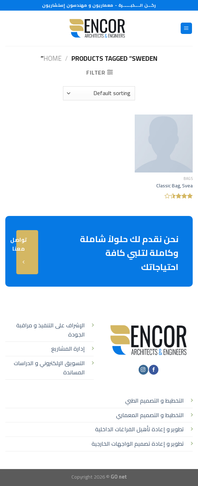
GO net (119, 476)
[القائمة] (186, 28)
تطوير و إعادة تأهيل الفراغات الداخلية (139, 429)
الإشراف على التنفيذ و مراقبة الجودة (50, 330)
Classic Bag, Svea (174, 185)
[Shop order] (99, 93)
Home (52, 58)
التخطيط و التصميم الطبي (154, 400)
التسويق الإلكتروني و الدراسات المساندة (49, 367)
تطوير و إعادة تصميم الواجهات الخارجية (138, 443)
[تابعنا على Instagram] (143, 370)
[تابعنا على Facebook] (153, 370)
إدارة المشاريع (68, 348)
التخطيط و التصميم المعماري (150, 415)
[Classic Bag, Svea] (164, 143)
